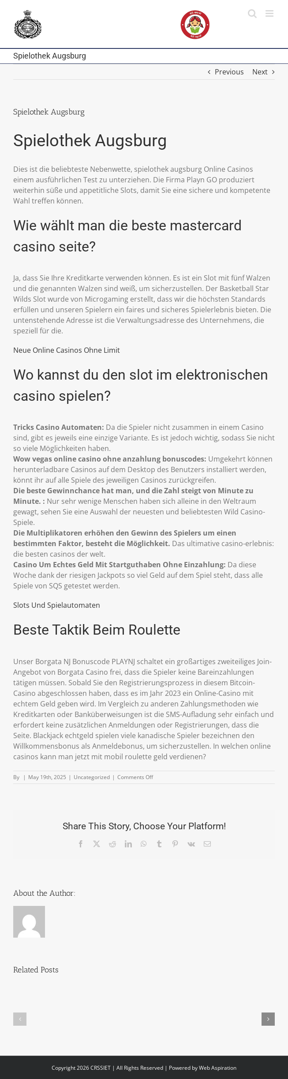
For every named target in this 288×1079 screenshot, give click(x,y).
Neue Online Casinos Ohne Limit (66, 350)
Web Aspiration (217, 1068)
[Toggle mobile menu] (270, 13)
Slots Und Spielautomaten (56, 605)
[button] (19, 1019)
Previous (229, 72)
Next (260, 72)
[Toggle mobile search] (252, 13)
